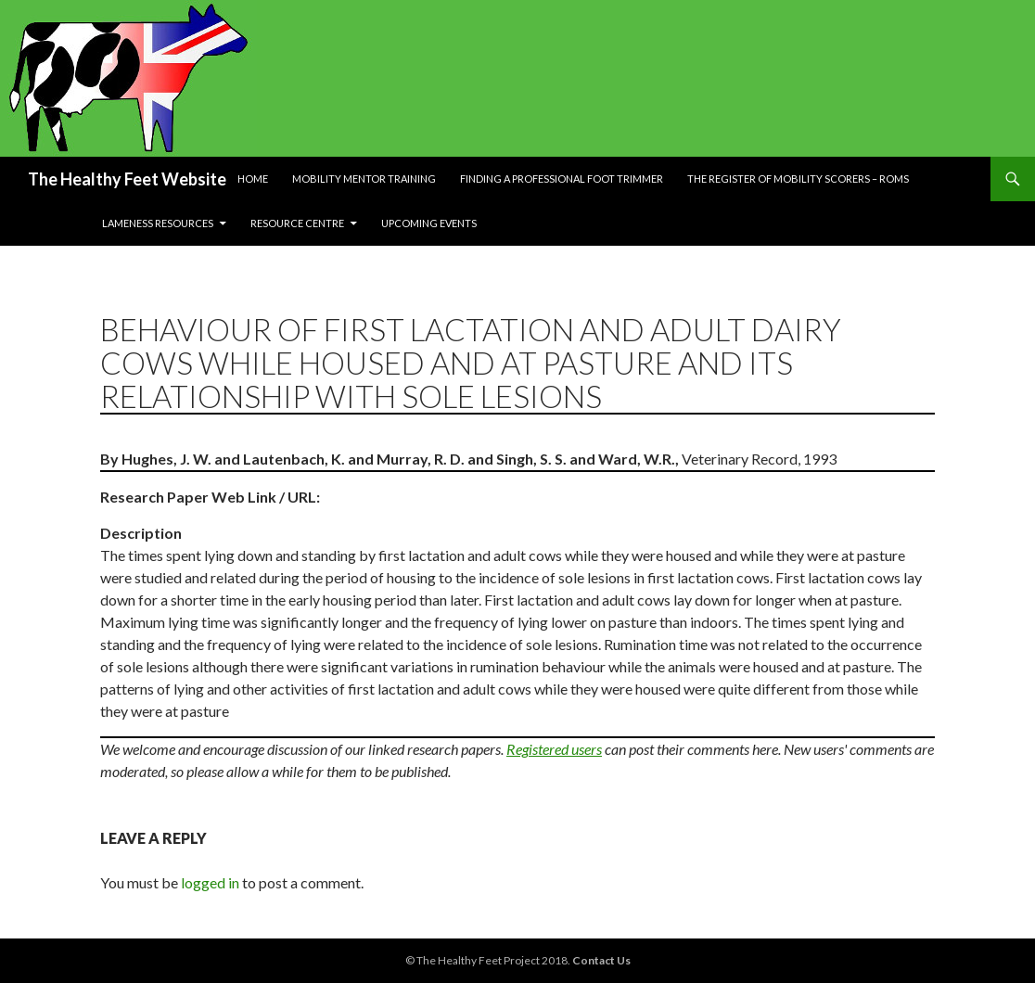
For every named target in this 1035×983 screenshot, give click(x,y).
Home (252, 178)
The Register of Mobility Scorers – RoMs (798, 178)
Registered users (554, 749)
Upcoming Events (429, 223)
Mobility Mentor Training (364, 178)
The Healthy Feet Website (127, 179)
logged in (210, 882)
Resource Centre (297, 223)
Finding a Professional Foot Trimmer (561, 178)
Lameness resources (157, 223)
